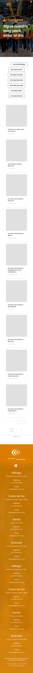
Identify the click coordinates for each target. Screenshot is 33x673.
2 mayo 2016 (11, 413)
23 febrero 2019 (12, 238)
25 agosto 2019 (12, 203)
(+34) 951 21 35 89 (16, 483)
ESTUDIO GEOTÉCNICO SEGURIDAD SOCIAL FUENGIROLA (15, 270)
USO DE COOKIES (12, 664)
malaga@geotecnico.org (16, 489)
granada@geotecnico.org (16, 559)
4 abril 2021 (11, 134)
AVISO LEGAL (23, 664)
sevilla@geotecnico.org (16, 536)
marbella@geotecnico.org (16, 512)
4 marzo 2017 (11, 344)
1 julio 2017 (11, 309)
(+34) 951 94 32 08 (16, 506)
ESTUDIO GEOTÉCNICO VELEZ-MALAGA (15, 375)
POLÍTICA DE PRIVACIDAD (17, 665)
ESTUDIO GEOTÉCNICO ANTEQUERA (15, 306)
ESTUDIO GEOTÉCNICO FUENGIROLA (15, 410)
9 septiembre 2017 (13, 274)
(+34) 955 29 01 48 (16, 529)
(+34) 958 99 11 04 (16, 553)
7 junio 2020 (11, 168)
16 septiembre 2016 (13, 378)
